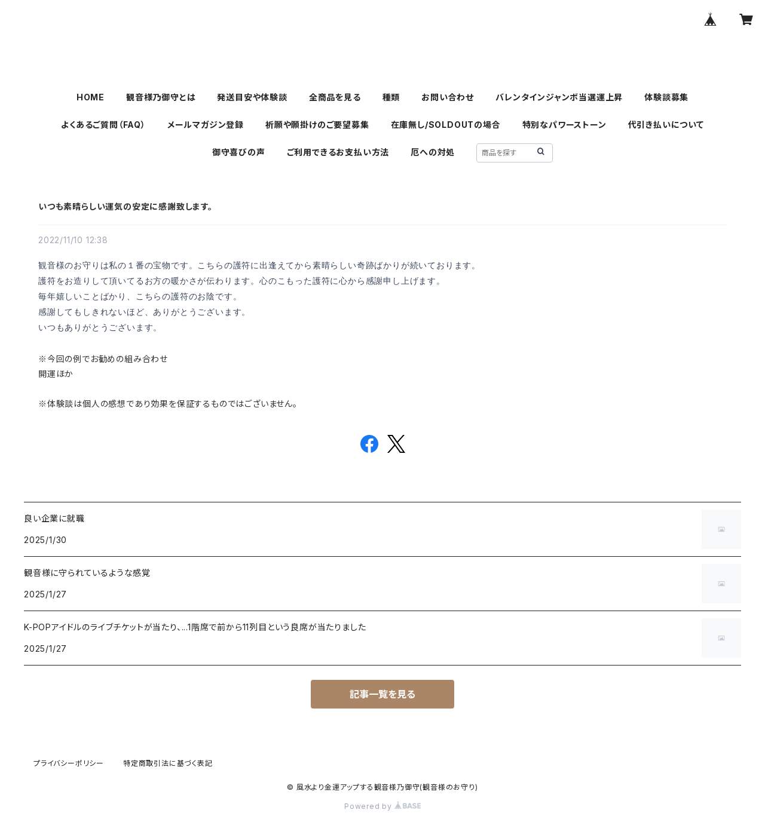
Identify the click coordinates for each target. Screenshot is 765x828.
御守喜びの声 (238, 152)
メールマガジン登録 (205, 124)
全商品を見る (335, 97)
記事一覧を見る (382, 694)
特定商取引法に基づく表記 (168, 763)
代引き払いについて (666, 124)
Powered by (382, 806)
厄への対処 (433, 152)
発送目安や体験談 (252, 97)
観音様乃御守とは (160, 97)
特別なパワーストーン (564, 124)
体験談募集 (666, 97)
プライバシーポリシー (68, 763)
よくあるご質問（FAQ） (103, 124)
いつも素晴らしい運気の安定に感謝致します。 (125, 206)
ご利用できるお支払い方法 (338, 152)
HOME (90, 97)
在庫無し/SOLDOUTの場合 (446, 124)
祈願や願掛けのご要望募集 (317, 124)
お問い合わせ (447, 97)
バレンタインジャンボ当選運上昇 (559, 97)
